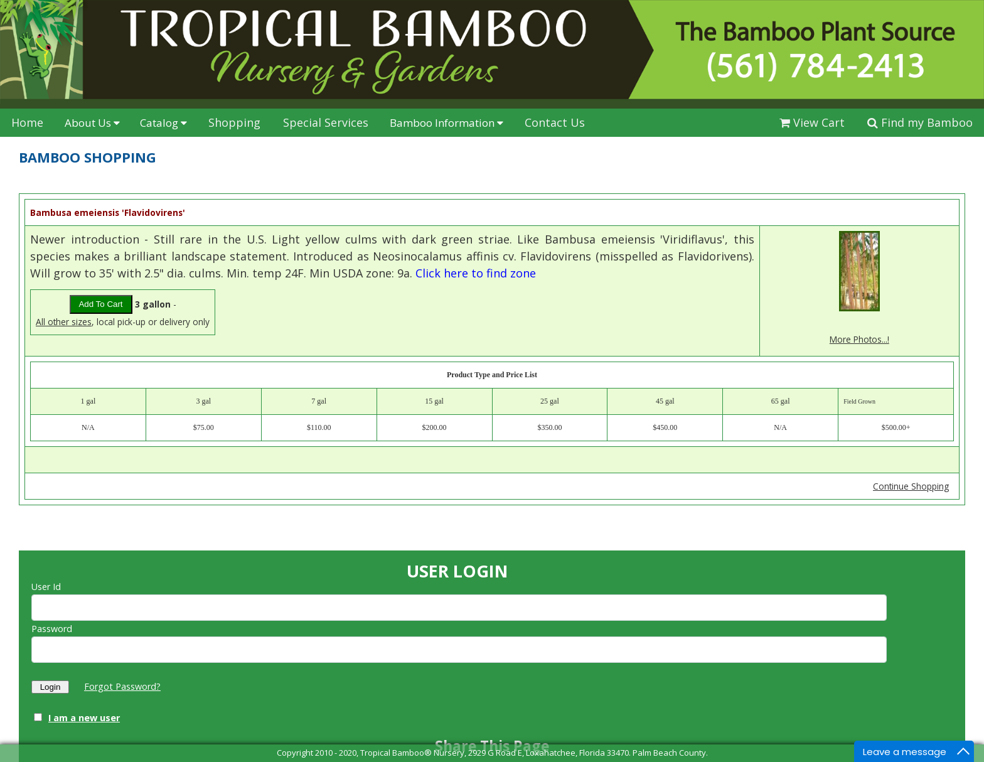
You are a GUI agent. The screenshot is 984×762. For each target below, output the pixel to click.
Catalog (163, 122)
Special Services (325, 122)
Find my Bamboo (920, 122)
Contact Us (555, 122)
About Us (92, 122)
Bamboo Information (446, 122)
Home (27, 122)
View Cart (812, 122)
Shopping (234, 122)
